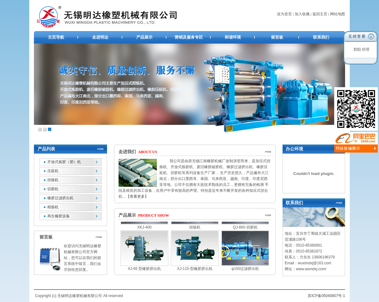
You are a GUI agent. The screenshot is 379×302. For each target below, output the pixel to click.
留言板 (277, 37)
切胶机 (52, 189)
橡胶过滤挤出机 (60, 198)
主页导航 (56, 37)
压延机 (52, 171)
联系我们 (321, 37)
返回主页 (319, 14)
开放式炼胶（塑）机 (64, 162)
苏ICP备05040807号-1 (326, 296)
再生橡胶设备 (58, 216)
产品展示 (144, 37)
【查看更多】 (137, 196)
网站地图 (337, 14)
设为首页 (284, 14)
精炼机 (52, 207)
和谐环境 (233, 37)
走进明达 (100, 37)
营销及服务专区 (189, 37)
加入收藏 (302, 14)
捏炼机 (52, 180)
